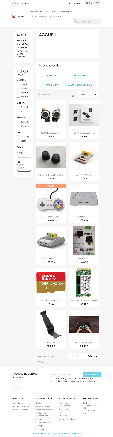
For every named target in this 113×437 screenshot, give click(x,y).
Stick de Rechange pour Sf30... (51, 175)
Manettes (36, 11)
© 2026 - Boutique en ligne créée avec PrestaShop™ (56, 433)
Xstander (51, 342)
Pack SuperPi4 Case (51, 258)
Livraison (39, 403)
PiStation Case (84, 217)
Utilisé (25, 141)
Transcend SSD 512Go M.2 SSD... (84, 300)
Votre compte (66, 398)
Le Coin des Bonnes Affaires (47, 16)
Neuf (25, 137)
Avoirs (61, 412)
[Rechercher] (87, 21)
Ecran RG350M (84, 258)
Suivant (93, 356)
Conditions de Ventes (44, 409)
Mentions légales (42, 406)
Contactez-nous (20, 3)
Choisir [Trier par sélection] (88, 94)
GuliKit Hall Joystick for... (51, 133)
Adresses (62, 415)
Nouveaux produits (20, 406)
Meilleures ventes (20, 409)
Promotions (17, 403)
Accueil (23, 35)
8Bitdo (25, 122)
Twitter (20, 387)
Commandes (64, 409)
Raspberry (66, 11)
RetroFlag (25, 126)
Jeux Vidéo (51, 11)
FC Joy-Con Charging (84, 175)
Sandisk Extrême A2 (51, 300)
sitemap (38, 425)
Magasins (39, 429)
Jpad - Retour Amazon (51, 217)
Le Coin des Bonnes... (80, 84)
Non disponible (25, 111)
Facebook (15, 387)
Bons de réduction (66, 419)
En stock (25, 107)
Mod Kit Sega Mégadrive (84, 342)
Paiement (39, 419)
